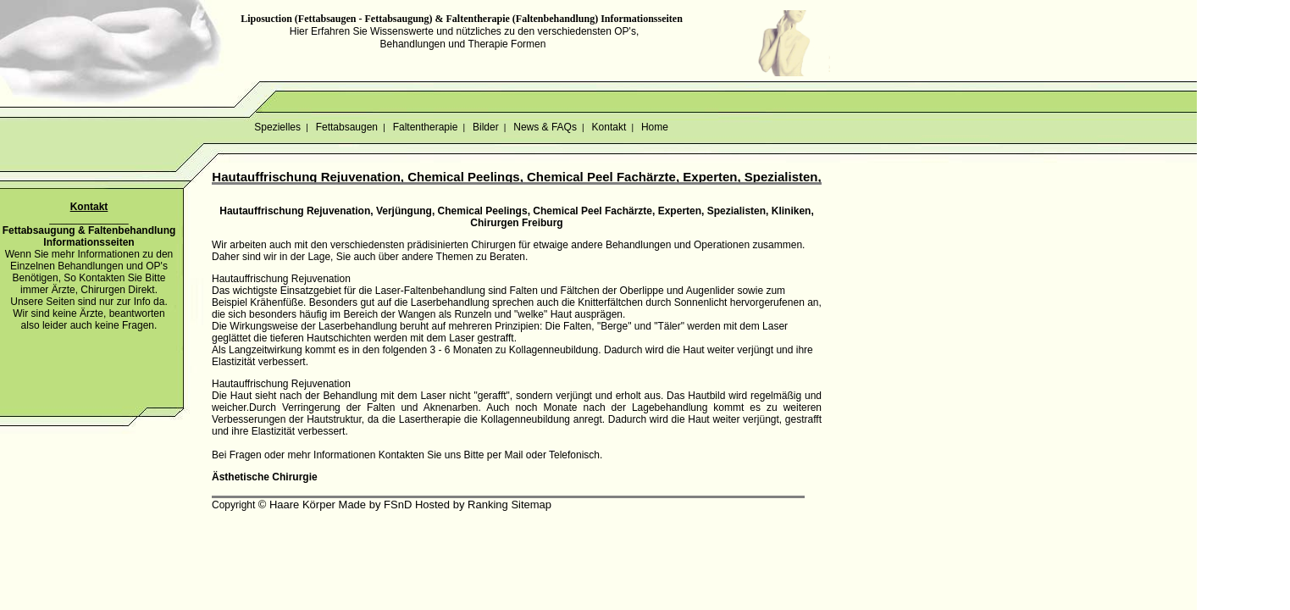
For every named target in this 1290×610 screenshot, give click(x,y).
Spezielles (277, 127)
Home (655, 127)
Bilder (485, 127)
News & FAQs (545, 127)
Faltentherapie (425, 127)
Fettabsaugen (346, 127)
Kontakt (608, 127)
